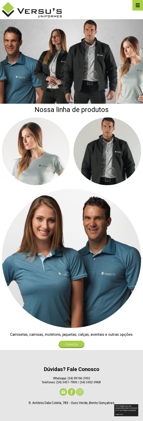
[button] (71, 344)
